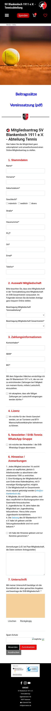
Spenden (23, 15)
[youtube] (29, 683)
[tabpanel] (25, 55)
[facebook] (21, 683)
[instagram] (25, 683)
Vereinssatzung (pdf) (26, 105)
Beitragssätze (26, 94)
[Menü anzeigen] (7, 15)
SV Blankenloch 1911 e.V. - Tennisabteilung (20, 5)
